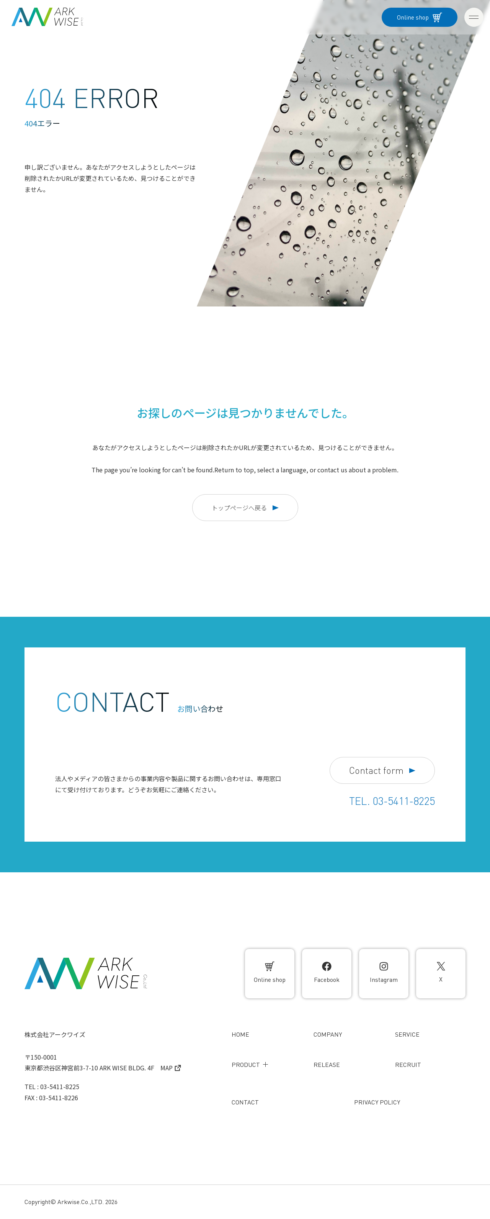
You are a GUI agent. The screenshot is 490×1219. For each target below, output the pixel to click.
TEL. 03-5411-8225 (392, 801)
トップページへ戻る (245, 507)
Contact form (382, 770)
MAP (170, 1067)
